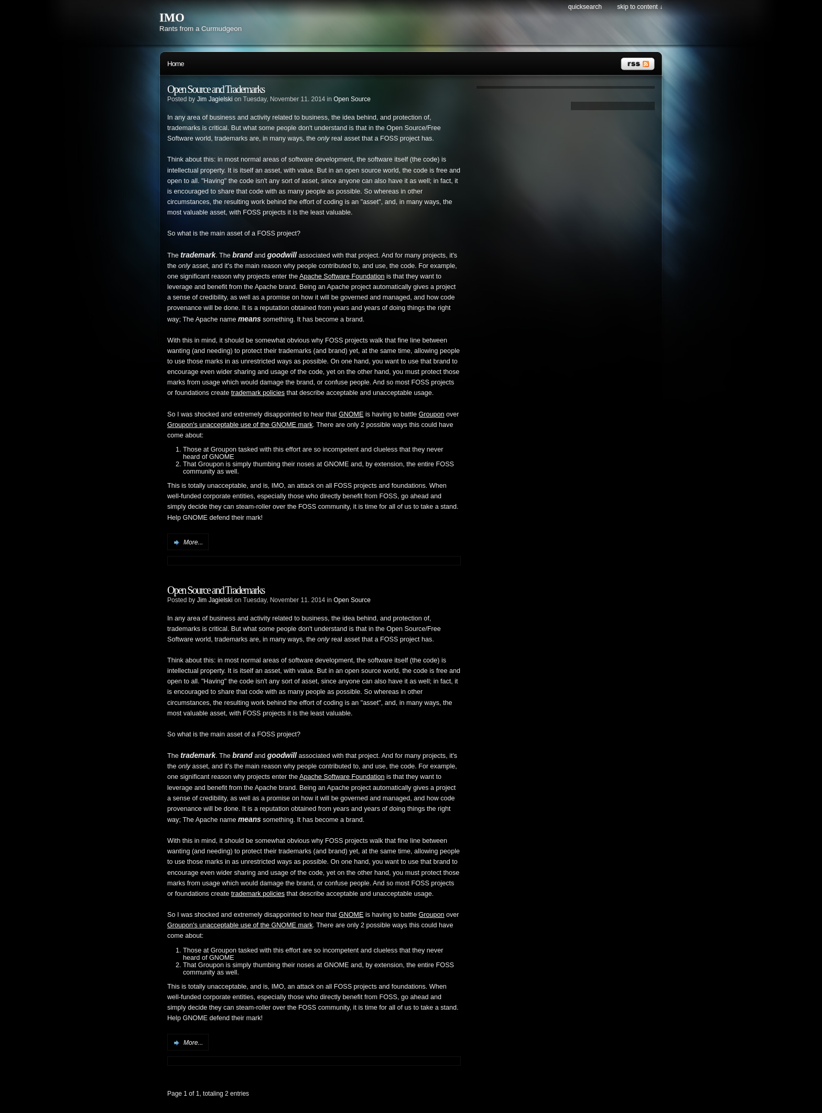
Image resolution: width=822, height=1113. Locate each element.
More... (193, 542)
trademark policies (258, 393)
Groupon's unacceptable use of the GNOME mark (240, 425)
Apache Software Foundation (341, 276)
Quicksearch (585, 6)
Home (175, 64)
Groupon (432, 414)
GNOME (351, 414)
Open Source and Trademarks (215, 89)
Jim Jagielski (215, 99)
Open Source (352, 99)
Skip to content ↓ (640, 6)
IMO (172, 17)
